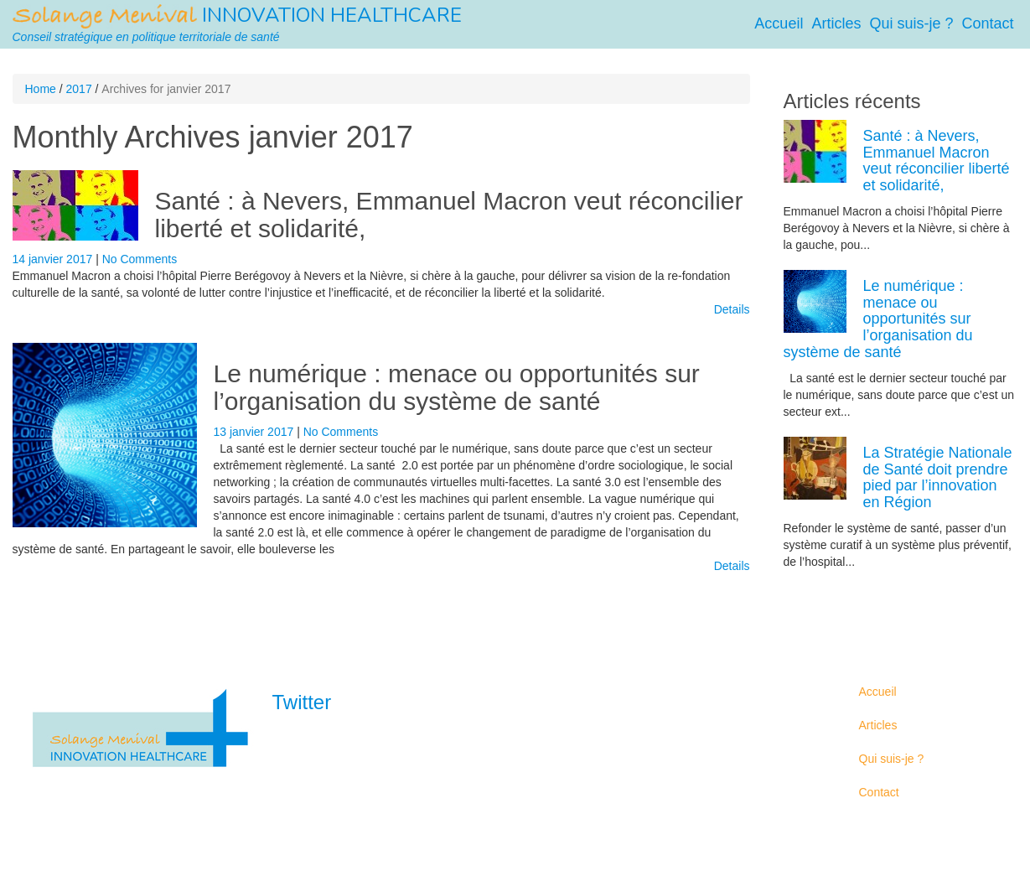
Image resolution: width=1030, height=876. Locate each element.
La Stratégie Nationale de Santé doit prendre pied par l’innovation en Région (937, 477)
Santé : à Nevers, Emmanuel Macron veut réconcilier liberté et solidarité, (936, 160)
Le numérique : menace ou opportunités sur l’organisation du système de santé (457, 387)
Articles (836, 23)
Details (732, 309)
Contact (987, 23)
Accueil (778, 23)
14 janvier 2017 (54, 259)
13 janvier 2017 (256, 431)
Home (40, 89)
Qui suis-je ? (911, 23)
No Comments (139, 259)
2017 (79, 89)
